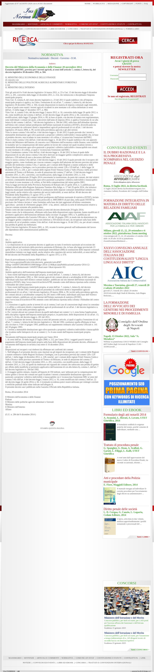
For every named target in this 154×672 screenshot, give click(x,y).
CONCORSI (73, 29)
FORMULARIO (132, 29)
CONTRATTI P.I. (131, 658)
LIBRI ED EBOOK (57, 29)
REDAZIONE (113, 3)
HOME (88, 3)
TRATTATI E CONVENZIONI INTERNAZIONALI (101, 29)
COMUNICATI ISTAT (85, 658)
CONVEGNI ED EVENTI (36, 29)
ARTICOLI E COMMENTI (47, 658)
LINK (143, 658)
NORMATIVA (67, 658)
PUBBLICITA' (99, 3)
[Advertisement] (104, 13)
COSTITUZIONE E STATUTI (109, 658)
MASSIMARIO (15, 658)
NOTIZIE (19, 29)
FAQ (146, 3)
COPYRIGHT (127, 3)
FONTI (138, 3)
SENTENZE (29, 658)
